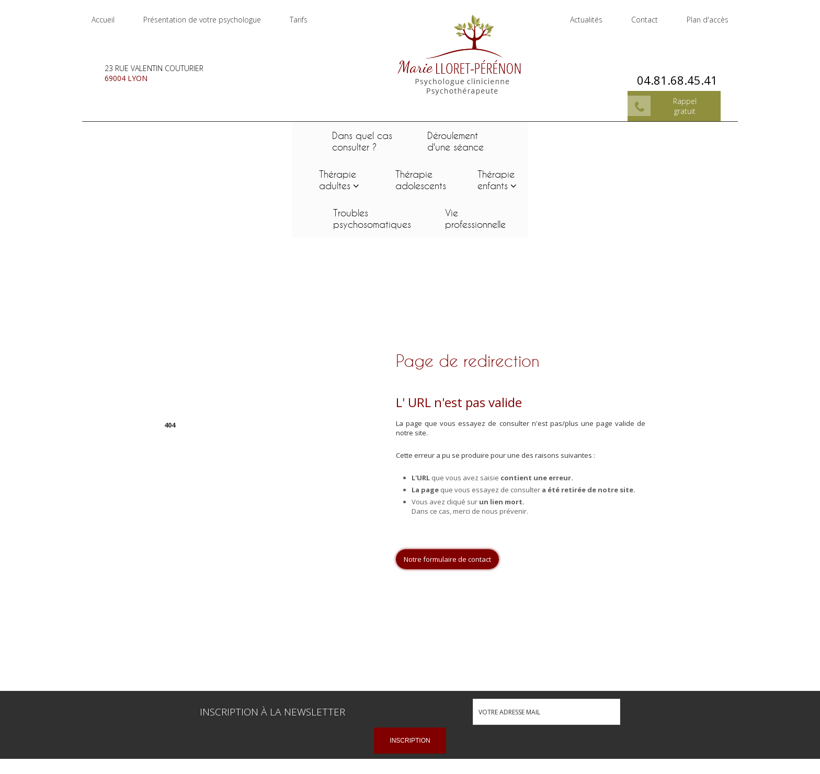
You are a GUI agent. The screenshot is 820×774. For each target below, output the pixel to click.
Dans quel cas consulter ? (141, 133)
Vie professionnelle (678, 133)
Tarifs (307, 15)
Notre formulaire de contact (447, 474)
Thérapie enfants (478, 133)
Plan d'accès (699, 15)
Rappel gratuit (676, 97)
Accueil (111, 15)
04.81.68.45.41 (668, 71)
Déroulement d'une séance (235, 133)
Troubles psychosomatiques (575, 133)
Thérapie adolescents (403, 133)
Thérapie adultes (320, 133)
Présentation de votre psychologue (211, 15)
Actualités (577, 15)
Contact (635, 15)
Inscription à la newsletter (272, 627)
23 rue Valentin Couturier (162, 64)
